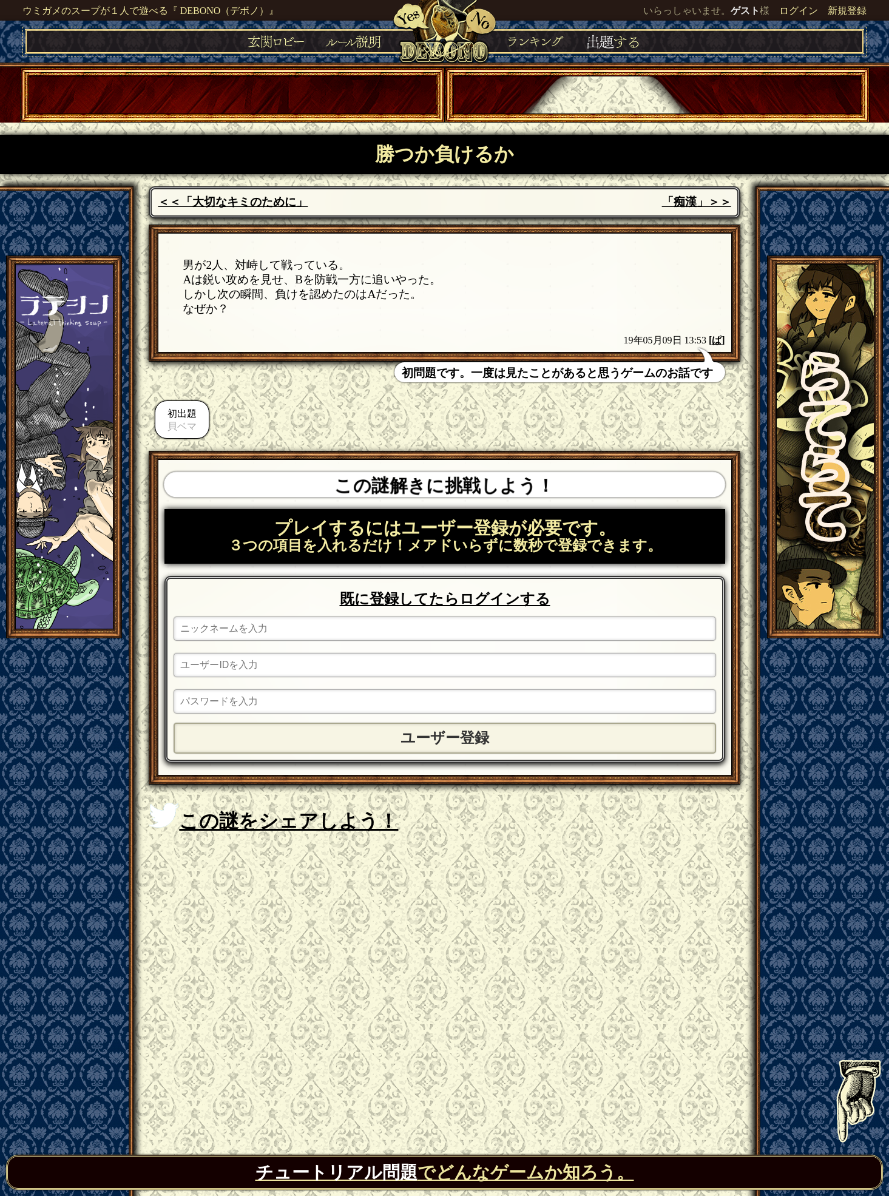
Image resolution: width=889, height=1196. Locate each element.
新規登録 (847, 10)
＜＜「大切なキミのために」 (233, 201)
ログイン (798, 10)
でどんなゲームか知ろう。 (444, 1172)
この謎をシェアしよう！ (273, 817)
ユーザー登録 (445, 738)
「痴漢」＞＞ (696, 201)
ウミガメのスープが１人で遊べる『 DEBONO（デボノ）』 (150, 10)
